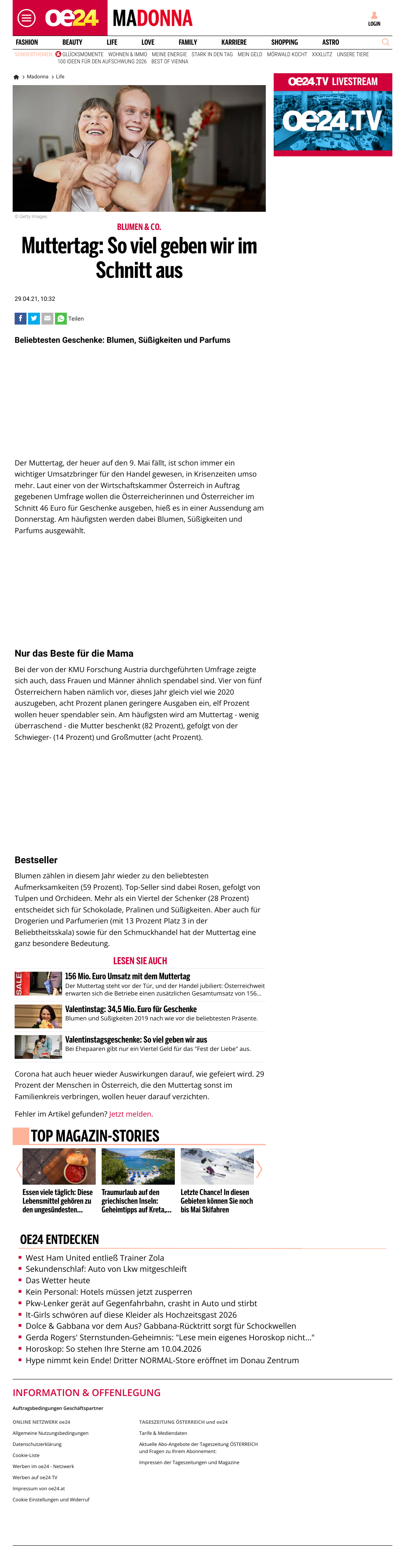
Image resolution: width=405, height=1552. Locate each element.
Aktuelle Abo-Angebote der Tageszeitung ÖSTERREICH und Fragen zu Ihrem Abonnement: (198, 1448)
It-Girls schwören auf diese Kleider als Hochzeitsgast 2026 (128, 1314)
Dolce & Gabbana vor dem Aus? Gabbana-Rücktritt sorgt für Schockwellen (157, 1325)
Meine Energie (169, 54)
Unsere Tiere (353, 54)
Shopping (284, 42)
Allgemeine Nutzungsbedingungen (51, 1433)
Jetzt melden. (131, 1114)
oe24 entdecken (59, 1240)
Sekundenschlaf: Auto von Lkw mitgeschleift (103, 1268)
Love (148, 42)
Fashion (27, 42)
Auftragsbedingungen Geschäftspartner (58, 1408)
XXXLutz (322, 54)
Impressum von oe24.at (39, 1488)
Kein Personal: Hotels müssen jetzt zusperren (105, 1291)
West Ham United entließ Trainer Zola (91, 1257)
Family (188, 42)
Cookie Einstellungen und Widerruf (51, 1499)
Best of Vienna (169, 62)
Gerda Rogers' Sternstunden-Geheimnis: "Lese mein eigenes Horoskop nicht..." (166, 1337)
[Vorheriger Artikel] (25, 1169)
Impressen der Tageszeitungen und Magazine (189, 1462)
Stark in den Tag (212, 54)
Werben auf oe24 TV (35, 1477)
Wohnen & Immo (127, 54)
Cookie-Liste (26, 1455)
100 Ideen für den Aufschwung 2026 (102, 62)
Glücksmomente (83, 54)
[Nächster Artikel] (254, 1169)
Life (112, 42)
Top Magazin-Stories (95, 1137)
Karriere (234, 42)
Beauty (72, 42)
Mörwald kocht (287, 54)
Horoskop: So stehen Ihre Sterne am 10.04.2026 (110, 1348)
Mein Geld (250, 54)
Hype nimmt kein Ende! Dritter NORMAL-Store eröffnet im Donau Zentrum (159, 1360)
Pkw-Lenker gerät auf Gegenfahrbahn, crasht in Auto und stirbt (138, 1303)
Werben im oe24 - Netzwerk (43, 1466)
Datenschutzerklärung (37, 1444)
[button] (24, 18)
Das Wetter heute (54, 1280)
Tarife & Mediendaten (163, 1433)
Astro (330, 42)
